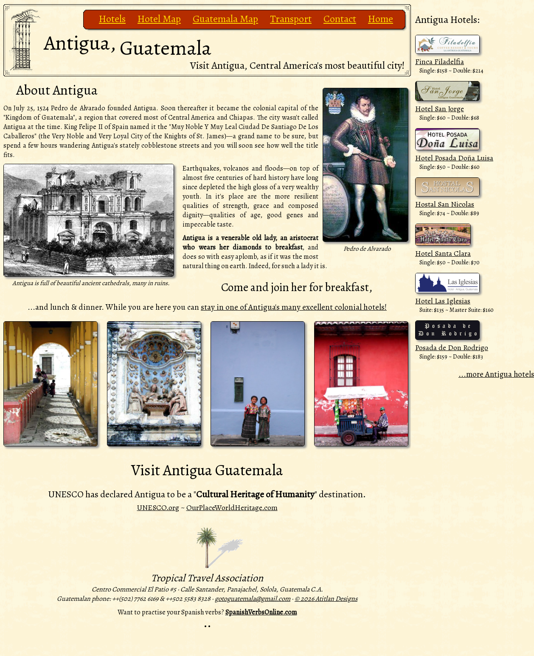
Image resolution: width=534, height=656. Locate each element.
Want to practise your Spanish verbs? (171, 612)
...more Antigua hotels (496, 374)
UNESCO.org (158, 507)
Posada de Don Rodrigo (451, 347)
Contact (339, 18)
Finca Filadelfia (439, 61)
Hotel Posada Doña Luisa (454, 158)
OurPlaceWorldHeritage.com (232, 507)
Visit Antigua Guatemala (207, 470)
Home (380, 18)
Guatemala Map (225, 18)
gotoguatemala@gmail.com (252, 598)
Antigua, (127, 45)
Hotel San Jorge (439, 109)
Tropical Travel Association (207, 578)
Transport (291, 18)
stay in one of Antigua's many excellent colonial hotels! (294, 307)
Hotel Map (159, 18)
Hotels (112, 18)
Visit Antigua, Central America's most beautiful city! (297, 65)
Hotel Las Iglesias (442, 301)
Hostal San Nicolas (444, 204)
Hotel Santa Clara (443, 253)
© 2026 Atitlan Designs (326, 598)
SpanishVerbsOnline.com (261, 612)
